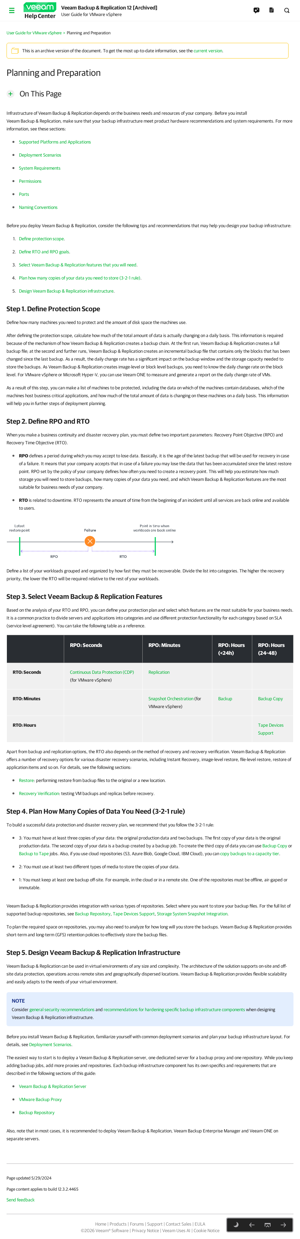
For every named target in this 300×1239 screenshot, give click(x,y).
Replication (159, 672)
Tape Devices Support (134, 913)
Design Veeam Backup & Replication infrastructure (66, 291)
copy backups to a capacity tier (249, 853)
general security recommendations (62, 1009)
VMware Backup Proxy (40, 1099)
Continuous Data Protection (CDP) (102, 672)
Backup (225, 698)
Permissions (30, 181)
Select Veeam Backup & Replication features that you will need (77, 264)
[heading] (150, 308)
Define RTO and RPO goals (44, 251)
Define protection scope (41, 238)
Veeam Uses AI (176, 1230)
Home (100, 1224)
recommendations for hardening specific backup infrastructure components (174, 1009)
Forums (137, 1224)
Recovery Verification (39, 793)
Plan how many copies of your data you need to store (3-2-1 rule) (79, 277)
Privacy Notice (145, 1230)
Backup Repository (93, 913)
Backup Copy (270, 698)
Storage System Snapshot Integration (192, 913)
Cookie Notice (207, 1230)
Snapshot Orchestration (171, 698)
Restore (26, 780)
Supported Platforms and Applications (55, 141)
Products (118, 1224)
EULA (200, 1224)
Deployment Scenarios (40, 155)
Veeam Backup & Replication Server (52, 1086)
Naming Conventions (38, 207)
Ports (24, 194)
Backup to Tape (34, 853)
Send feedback (21, 1199)
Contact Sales (178, 1224)
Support (155, 1224)
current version (208, 50)
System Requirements (40, 168)
